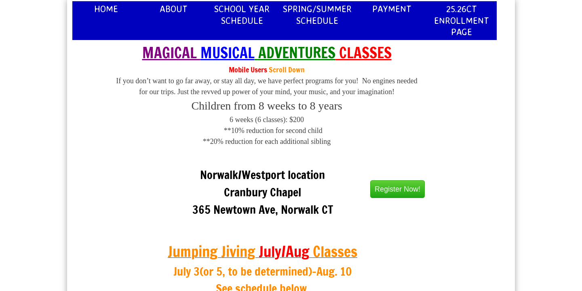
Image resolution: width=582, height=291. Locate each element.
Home (106, 8)
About (174, 8)
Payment (391, 8)
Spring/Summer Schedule (317, 14)
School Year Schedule (242, 14)
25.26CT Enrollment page (461, 20)
